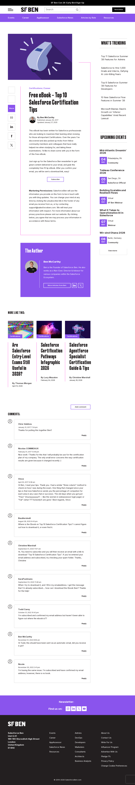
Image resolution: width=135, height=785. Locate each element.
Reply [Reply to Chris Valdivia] (84, 435)
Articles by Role (88, 17)
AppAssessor (43, 17)
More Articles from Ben (57, 285)
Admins (78, 733)
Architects (79, 756)
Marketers (79, 747)
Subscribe (55, 179)
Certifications (35, 88)
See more (112, 251)
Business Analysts (83, 761)
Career (25, 17)
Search (78, 9)
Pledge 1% (106, 756)
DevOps (78, 737)
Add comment (80, 407)
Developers (80, 742)
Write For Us (106, 742)
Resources (109, 17)
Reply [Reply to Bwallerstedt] (84, 532)
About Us (105, 733)
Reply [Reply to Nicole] (84, 678)
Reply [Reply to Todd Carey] (84, 623)
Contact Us (106, 737)
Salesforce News (65, 17)
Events (11, 17)
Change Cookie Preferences (114, 765)
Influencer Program (110, 747)
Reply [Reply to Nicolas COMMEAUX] (84, 466)
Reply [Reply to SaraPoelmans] (84, 596)
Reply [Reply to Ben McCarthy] (84, 651)
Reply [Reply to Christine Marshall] (84, 566)
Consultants (80, 751)
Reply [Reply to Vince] (84, 505)
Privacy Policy (107, 761)
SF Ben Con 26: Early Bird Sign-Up (67, 2)
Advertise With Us (109, 751)
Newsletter (118, 9)
